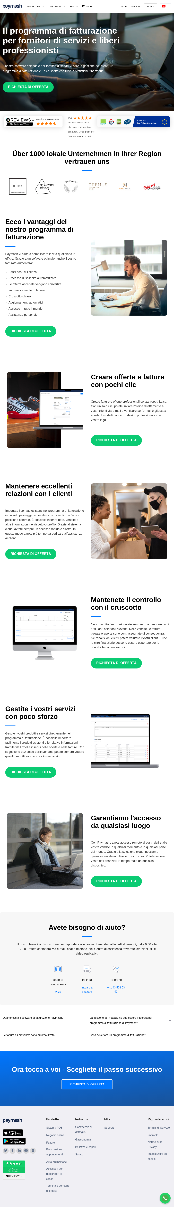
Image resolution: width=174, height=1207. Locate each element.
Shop (89, 6)
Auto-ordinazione (56, 1162)
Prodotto (33, 6)
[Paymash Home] (14, 6)
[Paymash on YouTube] (26, 1151)
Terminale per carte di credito (57, 1188)
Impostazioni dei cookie (157, 1156)
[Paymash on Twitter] (6, 1151)
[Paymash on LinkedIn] (19, 1151)
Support (136, 6)
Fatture (50, 1142)
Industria (55, 6)
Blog (124, 6)
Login (150, 6)
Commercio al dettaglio (83, 1130)
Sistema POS (54, 1127)
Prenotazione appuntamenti (54, 1152)
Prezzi (74, 6)
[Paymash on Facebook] (12, 1151)
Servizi (79, 1154)
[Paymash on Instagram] (33, 1151)
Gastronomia (83, 1139)
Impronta (153, 1135)
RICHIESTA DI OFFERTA (87, 1084)
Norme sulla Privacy (155, 1144)
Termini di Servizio (159, 1127)
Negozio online (55, 1135)
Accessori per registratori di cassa (54, 1173)
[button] (43, 1018)
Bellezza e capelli (85, 1147)
